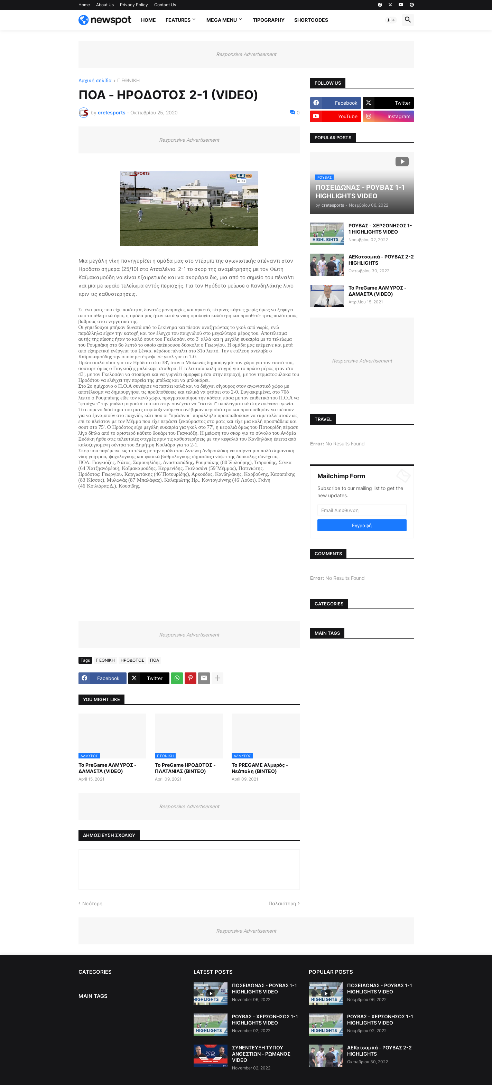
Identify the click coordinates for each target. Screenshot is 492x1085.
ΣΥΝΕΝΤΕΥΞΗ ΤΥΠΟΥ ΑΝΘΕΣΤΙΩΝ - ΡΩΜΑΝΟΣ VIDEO (261, 1054)
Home (84, 4)
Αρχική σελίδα (95, 80)
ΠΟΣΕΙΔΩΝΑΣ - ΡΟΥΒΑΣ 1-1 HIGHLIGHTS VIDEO (264, 988)
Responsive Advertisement (246, 54)
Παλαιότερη (282, 903)
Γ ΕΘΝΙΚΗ (128, 80)
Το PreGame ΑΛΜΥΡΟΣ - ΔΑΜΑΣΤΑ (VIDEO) (107, 768)
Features (178, 20)
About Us (105, 4)
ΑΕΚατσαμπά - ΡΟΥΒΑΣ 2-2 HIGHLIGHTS (381, 260)
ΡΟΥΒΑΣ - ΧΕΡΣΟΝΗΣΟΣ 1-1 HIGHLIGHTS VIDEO (380, 229)
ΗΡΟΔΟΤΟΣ (132, 660)
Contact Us (165, 4)
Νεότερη (92, 903)
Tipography (269, 20)
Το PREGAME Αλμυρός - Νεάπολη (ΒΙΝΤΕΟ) (260, 768)
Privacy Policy (134, 4)
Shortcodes (311, 20)
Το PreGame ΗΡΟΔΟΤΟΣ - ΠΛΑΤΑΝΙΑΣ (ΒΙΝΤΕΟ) (185, 768)
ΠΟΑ (154, 660)
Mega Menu (221, 20)
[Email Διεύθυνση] (362, 510)
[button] (391, 20)
